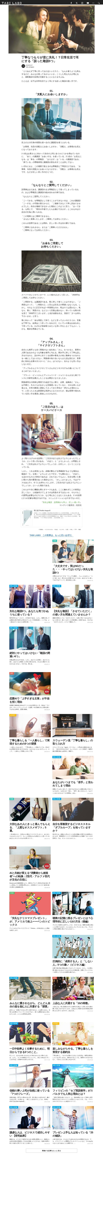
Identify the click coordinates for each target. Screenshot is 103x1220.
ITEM (54, 542)
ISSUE (12, 894)
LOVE (11, 674)
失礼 (71, 530)
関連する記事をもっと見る (51, 1152)
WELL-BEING (13, 587)
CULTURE (55, 716)
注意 (67, 530)
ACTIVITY (12, 716)
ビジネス (62, 530)
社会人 (56, 530)
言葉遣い (41, 530)
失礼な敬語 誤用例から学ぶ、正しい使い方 (61, 503)
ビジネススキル (49, 530)
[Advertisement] (52, 1191)
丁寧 (76, 530)
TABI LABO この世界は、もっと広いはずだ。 (51, 536)
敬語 (80, 530)
